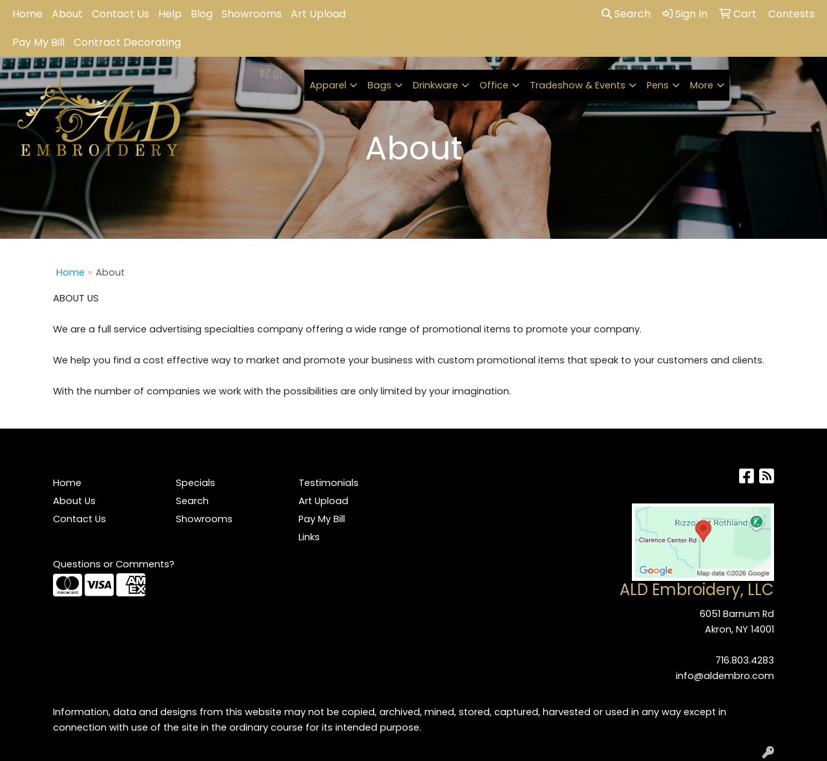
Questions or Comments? (113, 564)
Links (309, 537)
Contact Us (120, 13)
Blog (202, 13)
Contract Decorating (127, 42)
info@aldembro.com (725, 675)
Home (27, 13)
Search (626, 13)
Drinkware (435, 85)
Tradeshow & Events (577, 85)
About (67, 13)
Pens (658, 85)
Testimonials (328, 482)
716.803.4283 (744, 660)
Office (493, 85)
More (701, 85)
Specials (195, 482)
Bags (380, 85)
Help (170, 13)
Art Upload (318, 13)
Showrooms (252, 13)
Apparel (327, 85)
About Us (74, 500)
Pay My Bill (38, 42)
